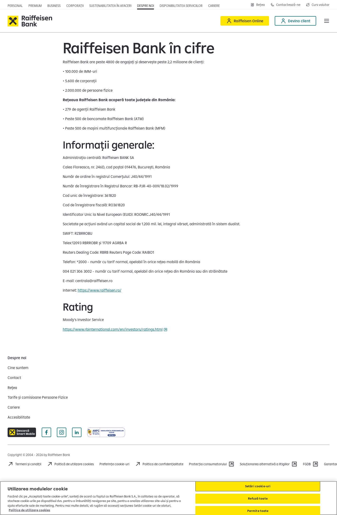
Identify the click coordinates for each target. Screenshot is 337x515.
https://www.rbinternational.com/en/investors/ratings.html (113, 329)
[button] (326, 21)
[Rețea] (12, 387)
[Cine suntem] (18, 367)
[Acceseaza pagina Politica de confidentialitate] (159, 464)
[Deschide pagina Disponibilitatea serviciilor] (181, 5)
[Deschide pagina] (54, 5)
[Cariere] (14, 407)
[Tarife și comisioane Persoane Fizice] (38, 397)
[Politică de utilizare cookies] (70, 464)
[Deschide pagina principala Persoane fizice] (15, 5)
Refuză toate (258, 498)
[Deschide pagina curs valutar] (317, 5)
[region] (168, 498)
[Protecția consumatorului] (211, 464)
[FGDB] (310, 464)
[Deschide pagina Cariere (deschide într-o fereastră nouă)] (214, 5)
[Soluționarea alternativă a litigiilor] (268, 464)
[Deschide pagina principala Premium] (35, 5)
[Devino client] (295, 21)
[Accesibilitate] (19, 417)
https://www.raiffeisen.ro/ (99, 290)
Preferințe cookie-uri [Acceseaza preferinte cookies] (114, 464)
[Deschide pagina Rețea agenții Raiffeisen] (258, 5)
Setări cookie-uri (257, 486)
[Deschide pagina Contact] (285, 5)
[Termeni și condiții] (24, 464)
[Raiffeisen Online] (244, 21)
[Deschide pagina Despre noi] (145, 5)
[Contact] (14, 377)
